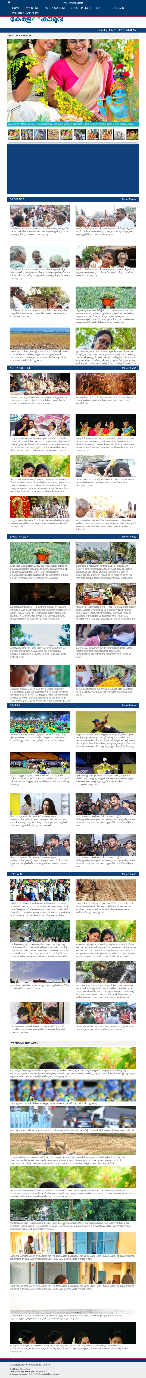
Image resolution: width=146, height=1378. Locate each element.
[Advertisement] (73, 169)
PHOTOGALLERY (46, 2)
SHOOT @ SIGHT (81, 8)
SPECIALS (118, 8)
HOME (16, 8)
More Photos (129, 199)
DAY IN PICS (32, 8)
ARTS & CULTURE (55, 8)
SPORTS (101, 8)
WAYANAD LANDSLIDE (25, 13)
